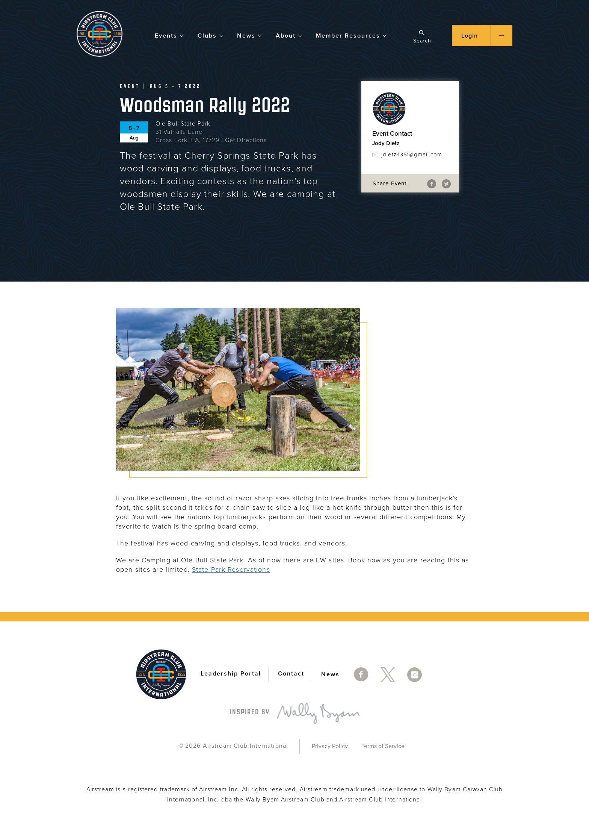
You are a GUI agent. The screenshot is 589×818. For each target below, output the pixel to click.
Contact (291, 674)
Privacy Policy (330, 746)
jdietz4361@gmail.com (411, 154)
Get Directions (246, 140)
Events (169, 35)
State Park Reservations (231, 569)
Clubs (211, 35)
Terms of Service (383, 746)
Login (469, 35)
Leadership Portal (231, 674)
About (289, 35)
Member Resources (351, 35)
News (250, 35)
